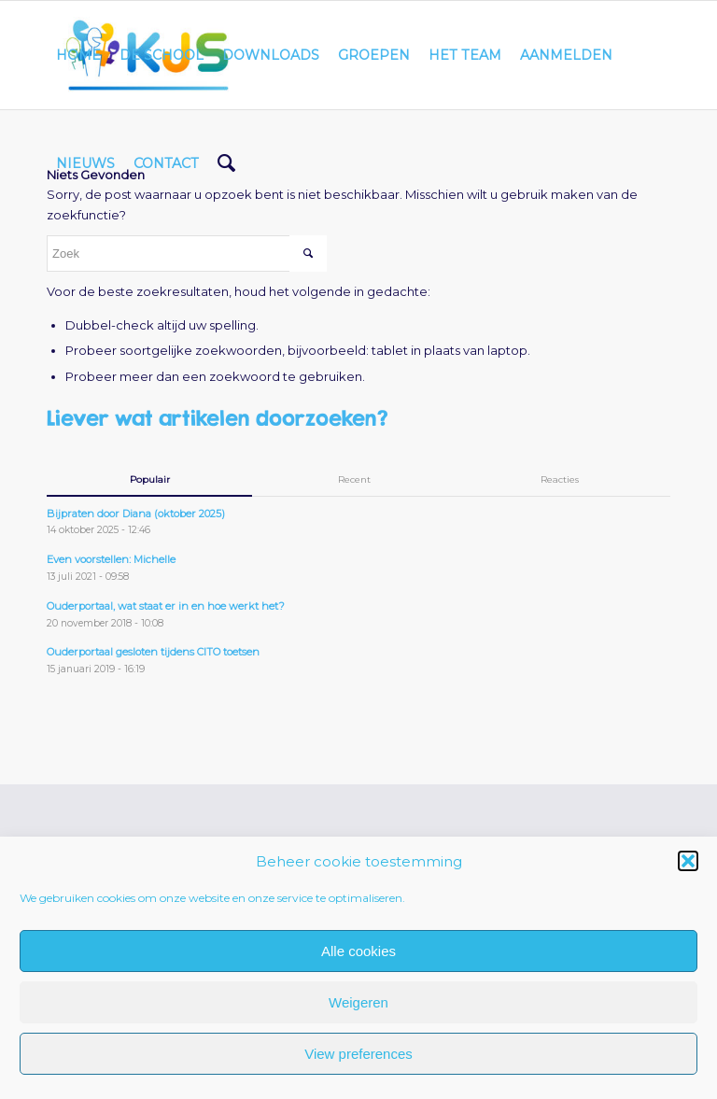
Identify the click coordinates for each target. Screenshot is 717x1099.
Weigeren (358, 1002)
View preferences (358, 1054)
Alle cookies (358, 951)
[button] (688, 861)
